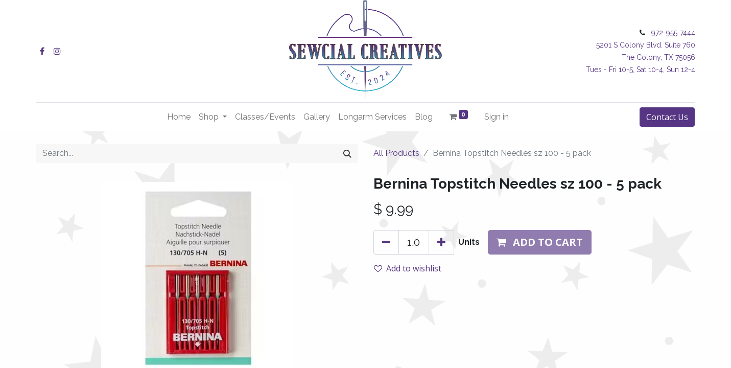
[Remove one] (386, 242)
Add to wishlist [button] (407, 268)
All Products (396, 153)
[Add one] (441, 242)
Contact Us (667, 117)
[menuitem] (179, 117)
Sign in (496, 117)
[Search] (347, 153)
